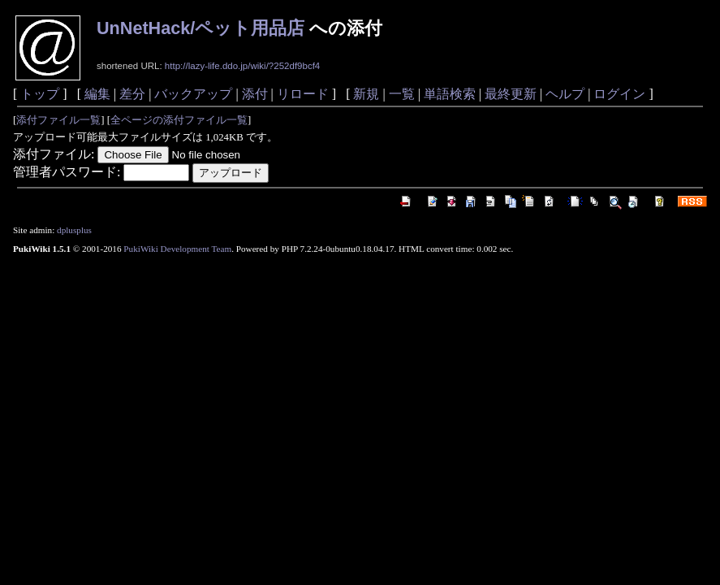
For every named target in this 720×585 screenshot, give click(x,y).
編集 (97, 94)
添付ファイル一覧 (58, 120)
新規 (366, 94)
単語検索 (450, 94)
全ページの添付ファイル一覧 (179, 120)
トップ (39, 94)
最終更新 (511, 94)
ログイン (619, 94)
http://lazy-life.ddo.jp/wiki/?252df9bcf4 (242, 66)
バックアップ (193, 94)
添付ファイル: (53, 154)
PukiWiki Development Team (177, 249)
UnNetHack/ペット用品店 (200, 28)
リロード (303, 94)
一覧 (402, 94)
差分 (132, 94)
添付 (255, 94)
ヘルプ (564, 94)
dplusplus (74, 230)
